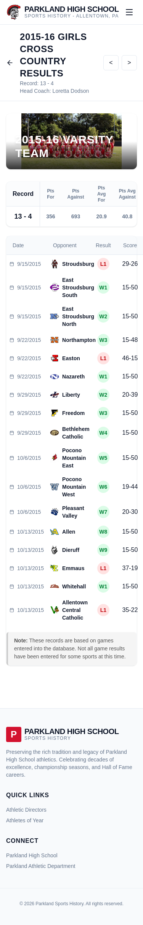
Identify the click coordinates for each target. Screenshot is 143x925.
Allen (68, 532)
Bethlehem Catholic (76, 433)
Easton (71, 358)
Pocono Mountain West (74, 486)
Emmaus (73, 568)
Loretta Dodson (71, 91)
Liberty (71, 395)
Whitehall (74, 586)
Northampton (79, 340)
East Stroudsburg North (78, 316)
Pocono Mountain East (74, 458)
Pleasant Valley (73, 512)
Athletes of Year (24, 820)
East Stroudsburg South (78, 287)
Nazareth (73, 376)
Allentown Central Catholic (75, 610)
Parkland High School (32, 855)
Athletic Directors (26, 810)
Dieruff (70, 550)
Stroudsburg (78, 264)
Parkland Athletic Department (40, 866)
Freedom (73, 413)
